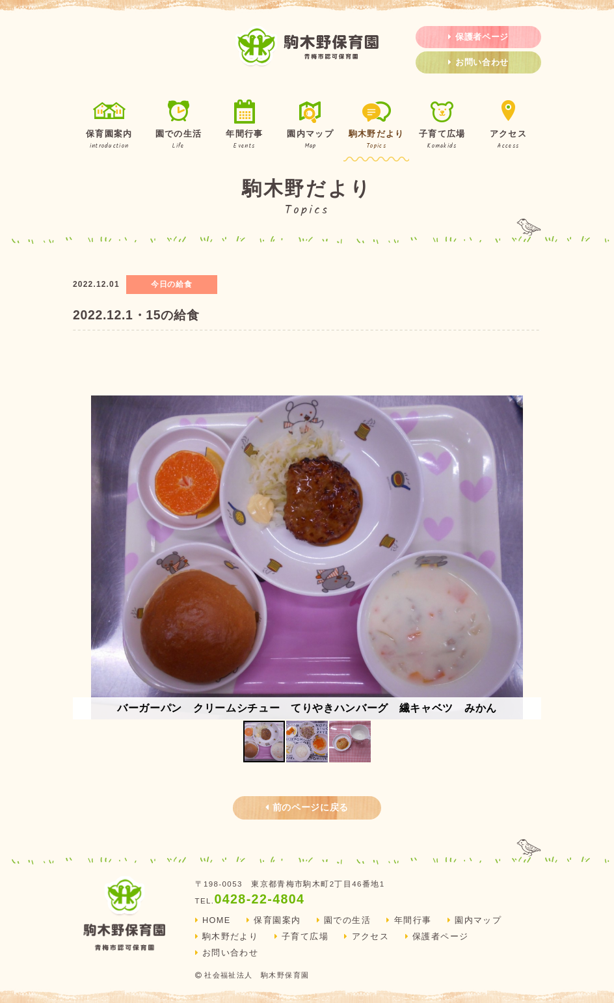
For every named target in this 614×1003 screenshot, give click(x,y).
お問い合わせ (478, 62)
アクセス (508, 126)
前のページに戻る (307, 807)
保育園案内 (109, 126)
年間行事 (244, 126)
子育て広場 (442, 126)
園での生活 (178, 126)
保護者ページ (478, 37)
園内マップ (310, 126)
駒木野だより (376, 126)
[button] (529, 557)
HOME (213, 920)
